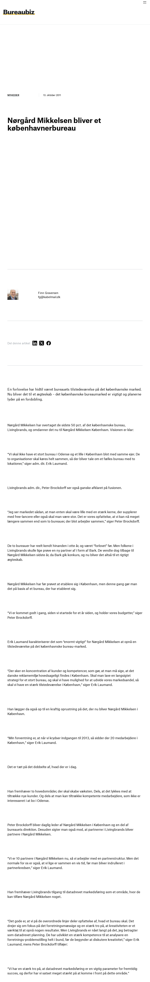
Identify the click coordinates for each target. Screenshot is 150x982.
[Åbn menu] (144, 2)
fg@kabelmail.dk (49, 297)
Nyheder (13, 95)
